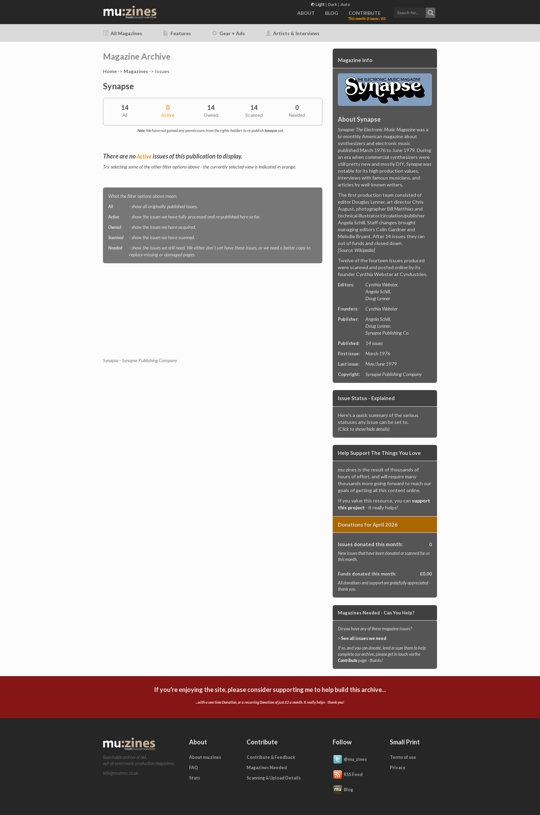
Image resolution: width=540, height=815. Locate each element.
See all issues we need (363, 638)
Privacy (397, 767)
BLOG (331, 13)
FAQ (193, 767)
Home (110, 71)
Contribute (347, 660)
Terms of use (403, 757)
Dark (332, 4)
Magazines (136, 71)
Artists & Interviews (293, 33)
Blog (343, 790)
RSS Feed (348, 775)
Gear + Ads (228, 33)
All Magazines (122, 33)
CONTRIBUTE (365, 13)
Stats (194, 778)
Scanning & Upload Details (274, 778)
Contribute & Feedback (271, 757)
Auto (345, 4)
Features (177, 33)
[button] (414, 12)
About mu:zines (205, 757)
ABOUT (306, 13)
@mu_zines (350, 759)
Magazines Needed (267, 767)
